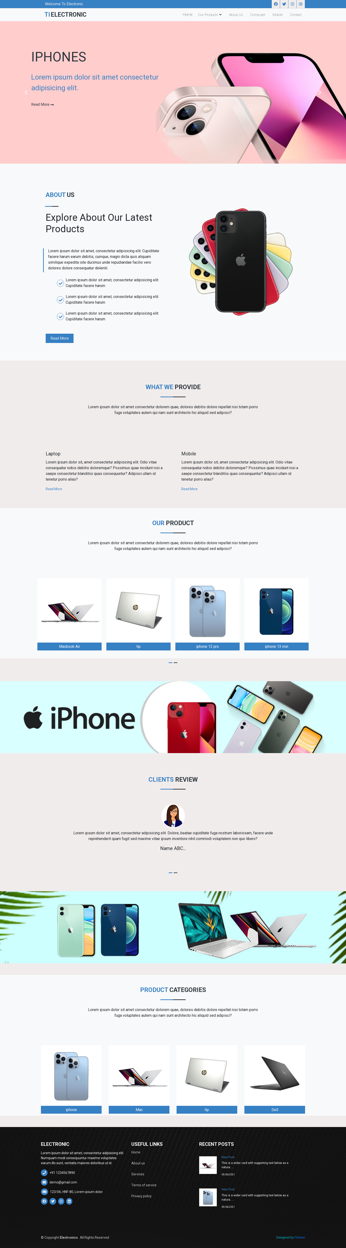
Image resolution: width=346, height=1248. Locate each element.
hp (139, 646)
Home (188, 14)
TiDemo (299, 1237)
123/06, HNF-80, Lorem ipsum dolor (72, 1192)
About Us (236, 15)
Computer (257, 15)
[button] (26, 92)
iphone (71, 1109)
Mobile (277, 15)
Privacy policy (141, 1196)
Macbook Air (69, 646)
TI (65, 14)
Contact (296, 15)
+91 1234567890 (58, 1173)
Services (137, 1174)
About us (138, 1163)
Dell (275, 1109)
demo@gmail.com (59, 1182)
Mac (139, 1109)
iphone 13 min (276, 646)
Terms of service (144, 1185)
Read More (59, 338)
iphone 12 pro (207, 646)
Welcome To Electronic (64, 4)
